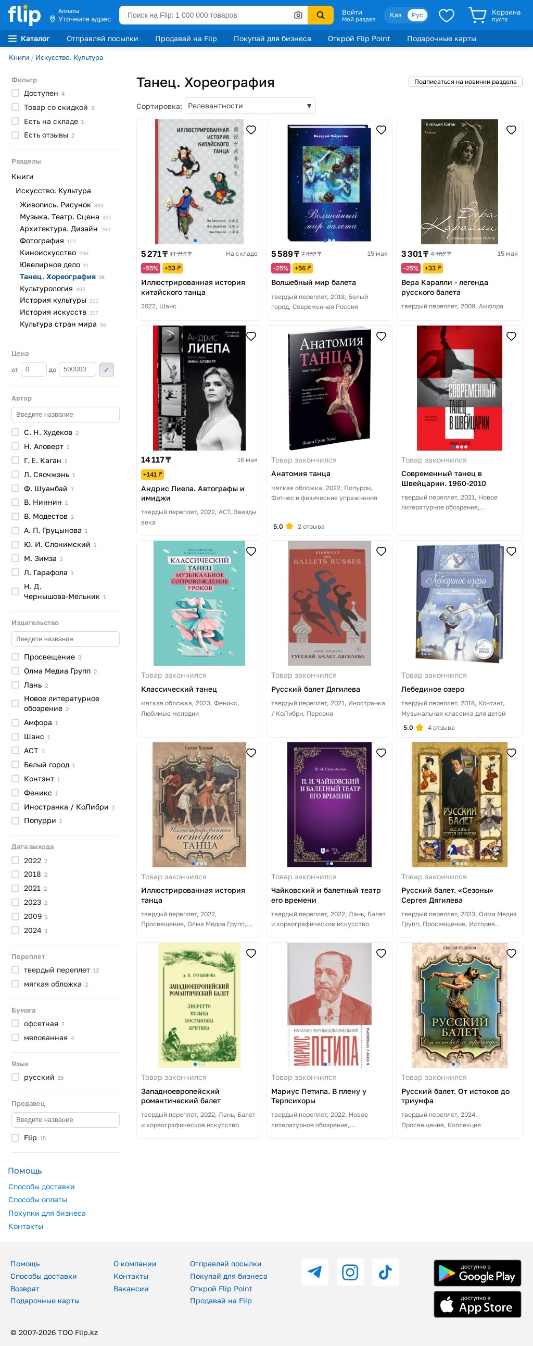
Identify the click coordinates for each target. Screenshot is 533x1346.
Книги (19, 57)
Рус (417, 15)
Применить (106, 370)
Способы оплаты (37, 1199)
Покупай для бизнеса (272, 38)
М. (43, 558)
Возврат (25, 1288)
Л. (49, 474)
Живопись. (62, 204)
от (29, 369)
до (72, 369)
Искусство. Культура (69, 57)
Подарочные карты (441, 38)
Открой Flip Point (359, 38)
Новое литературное (61, 703)
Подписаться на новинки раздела (465, 81)
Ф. (48, 488)
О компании (135, 1263)
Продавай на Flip (186, 38)
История (59, 299)
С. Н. (51, 432)
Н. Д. (65, 591)
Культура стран (63, 323)
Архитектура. (65, 228)
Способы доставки (41, 1186)
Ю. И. (60, 544)
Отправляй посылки (102, 38)
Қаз (395, 15)
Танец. (62, 276)
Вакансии (131, 1288)
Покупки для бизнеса (47, 1212)
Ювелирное (54, 264)
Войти (352, 12)
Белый (49, 764)
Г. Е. (45, 460)
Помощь (25, 1263)
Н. (46, 446)
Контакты (25, 1226)
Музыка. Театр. (65, 216)
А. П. (55, 530)
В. (46, 501)
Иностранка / (69, 806)
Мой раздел (358, 19)
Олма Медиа (60, 670)
